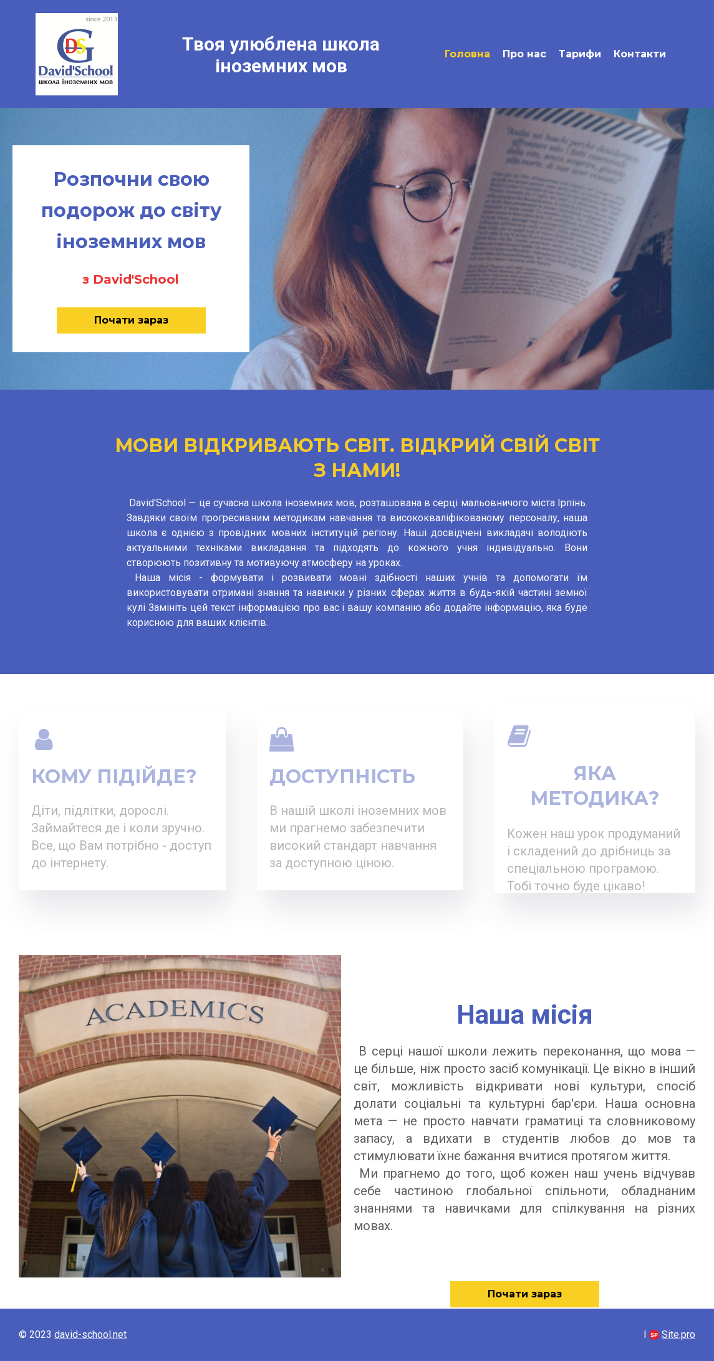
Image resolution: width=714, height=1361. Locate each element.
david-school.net (90, 1334)
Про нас (524, 54)
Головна (467, 54)
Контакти (640, 54)
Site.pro (678, 1334)
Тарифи (580, 54)
